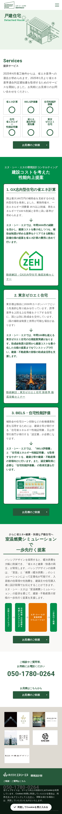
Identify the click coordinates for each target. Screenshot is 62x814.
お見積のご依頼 (31, 145)
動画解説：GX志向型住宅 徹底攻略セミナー (30, 277)
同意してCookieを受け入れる (33, 807)
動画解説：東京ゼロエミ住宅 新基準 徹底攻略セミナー (30, 394)
